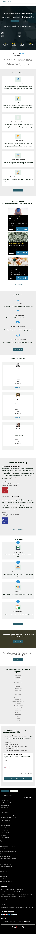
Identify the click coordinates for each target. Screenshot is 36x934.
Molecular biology (18, 709)
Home (2, 889)
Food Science (4, 810)
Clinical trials (18, 685)
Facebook (20, 922)
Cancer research (18, 711)
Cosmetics (18, 718)
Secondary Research (5, 826)
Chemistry (18, 716)
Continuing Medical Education (18, 701)
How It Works (20, 889)
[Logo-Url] (7, 1)
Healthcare (3, 835)
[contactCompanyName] (18, 771)
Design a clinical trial (15, 270)
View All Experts (18, 453)
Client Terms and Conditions (23, 894)
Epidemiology (18, 694)
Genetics (2, 854)
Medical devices (18, 715)
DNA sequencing (18, 703)
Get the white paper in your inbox (18, 778)
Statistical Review (5, 808)
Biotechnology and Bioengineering (8, 851)
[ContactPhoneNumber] (18, 768)
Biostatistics (18, 687)
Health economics (18, 698)
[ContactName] (18, 761)
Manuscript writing (18, 679)
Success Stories (10, 889)
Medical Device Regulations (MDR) (24, 26)
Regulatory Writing (18, 140)
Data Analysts (12, 5)
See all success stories (18, 285)
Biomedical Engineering (5, 864)
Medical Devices (4, 844)
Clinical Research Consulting (7, 815)
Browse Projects (14, 892)
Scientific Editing (4, 830)
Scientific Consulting (5, 805)
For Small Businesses (5, 801)
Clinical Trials (3, 869)
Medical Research (5, 838)
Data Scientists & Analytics (7, 803)
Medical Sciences (4, 877)
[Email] (18, 764)
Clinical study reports (18, 683)
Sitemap (2, 894)
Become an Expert (14, 791)
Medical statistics (18, 688)
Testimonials (24, 892)
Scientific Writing (4, 823)
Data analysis (18, 690)
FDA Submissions (18, 681)
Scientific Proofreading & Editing (7, 847)
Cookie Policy (4, 899)
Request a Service (18, 190)
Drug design (18, 720)
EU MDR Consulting (5, 821)
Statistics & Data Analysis (18, 84)
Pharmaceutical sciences (18, 705)
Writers (3, 5)
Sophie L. (18, 369)
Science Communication (5, 849)
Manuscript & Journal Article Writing (8, 859)
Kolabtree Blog (11, 894)
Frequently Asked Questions (6, 796)
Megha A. (18, 399)
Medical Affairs (3, 872)
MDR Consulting (3, 874)
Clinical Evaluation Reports (18, 121)
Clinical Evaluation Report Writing (10, 26)
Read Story (11, 229)
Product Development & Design (18, 176)
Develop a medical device (16, 245)
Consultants (22, 5)
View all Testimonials (18, 530)
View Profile (18, 388)
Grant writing (18, 700)
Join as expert (29, 2)
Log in (34, 2)
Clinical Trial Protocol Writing (6, 867)
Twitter (13, 922)
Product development (18, 713)
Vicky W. (18, 429)
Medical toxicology (18, 707)
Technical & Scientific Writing (6, 861)
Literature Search (4, 828)
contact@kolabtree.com (17, 796)
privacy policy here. (24, 775)
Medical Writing (18, 103)
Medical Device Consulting (7, 833)
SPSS (18, 696)
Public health (18, 692)
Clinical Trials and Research (18, 159)
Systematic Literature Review (6, 881)
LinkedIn (27, 922)
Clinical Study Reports (5, 856)
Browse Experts (4, 892)
